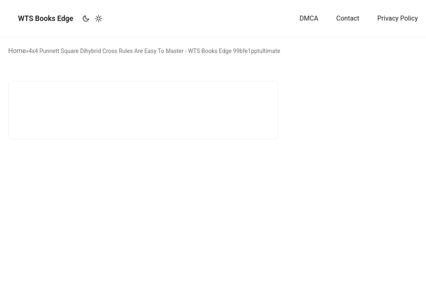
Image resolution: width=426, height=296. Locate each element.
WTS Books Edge (45, 18)
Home (17, 51)
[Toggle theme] (92, 18)
